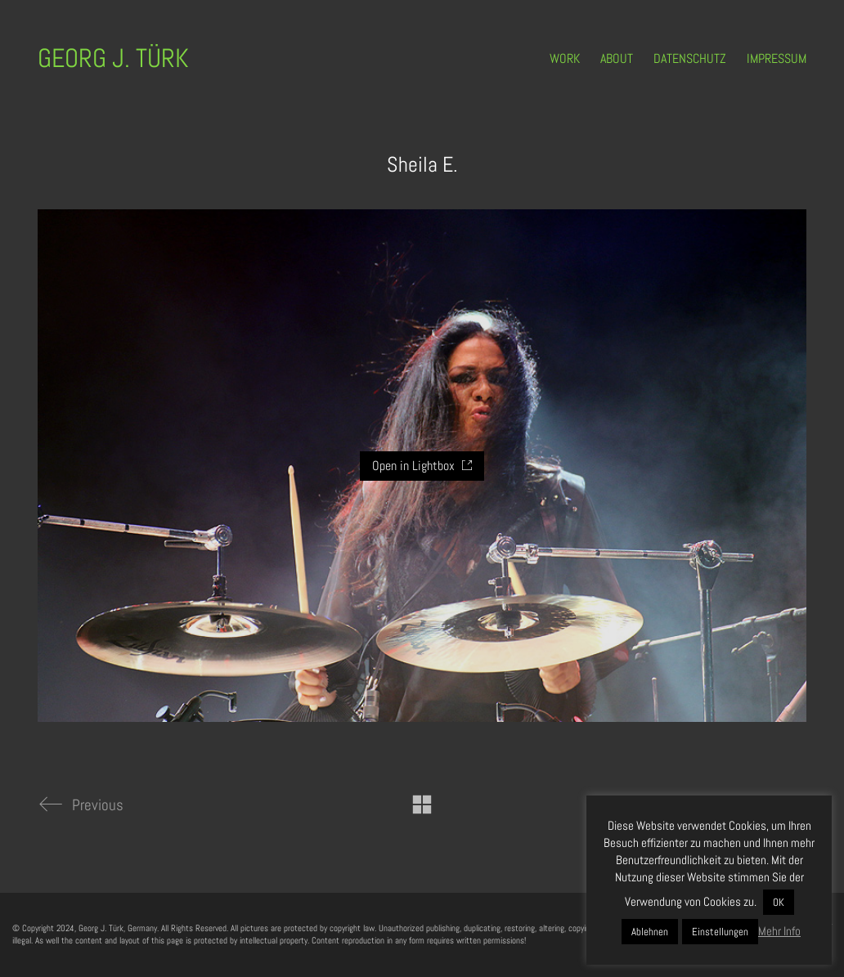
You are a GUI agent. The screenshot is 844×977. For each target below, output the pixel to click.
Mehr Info (779, 931)
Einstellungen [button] (720, 932)
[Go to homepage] (113, 58)
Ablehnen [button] (649, 932)
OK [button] (778, 902)
